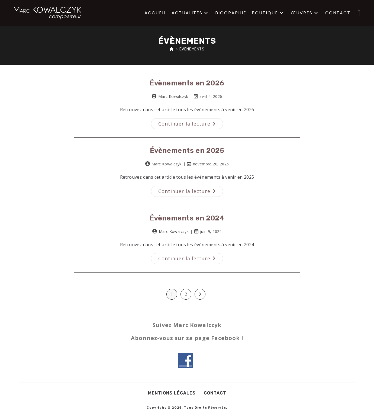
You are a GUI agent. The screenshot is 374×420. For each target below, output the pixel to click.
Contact (215, 393)
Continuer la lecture (190, 122)
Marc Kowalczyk (173, 96)
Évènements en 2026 (187, 83)
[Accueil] (171, 49)
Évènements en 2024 (187, 218)
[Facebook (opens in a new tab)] (359, 12)
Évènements (192, 49)
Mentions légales (172, 393)
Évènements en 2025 (187, 150)
